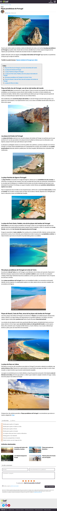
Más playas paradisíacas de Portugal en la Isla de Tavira (18, 77)
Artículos (6, 4)
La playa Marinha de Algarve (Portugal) (14, 72)
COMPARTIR (51, 2)
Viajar (10, 4)
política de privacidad (14, 486)
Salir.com (2, 4)
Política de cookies (47, 509)
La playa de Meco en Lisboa (11, 83)
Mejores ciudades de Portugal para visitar (27, 60)
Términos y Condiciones (29, 509)
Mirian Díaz (8, 13)
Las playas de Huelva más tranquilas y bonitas (20, 448)
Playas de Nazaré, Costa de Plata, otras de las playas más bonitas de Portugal (20, 80)
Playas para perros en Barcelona (47, 448)
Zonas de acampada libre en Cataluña (11, 438)
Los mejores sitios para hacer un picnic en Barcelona (15, 433)
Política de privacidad (39, 509)
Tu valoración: (19, 483)
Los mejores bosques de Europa (20, 456)
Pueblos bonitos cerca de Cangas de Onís (12, 440)
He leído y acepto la (10, 486)
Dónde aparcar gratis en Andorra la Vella (12, 426)
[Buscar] (55, 2)
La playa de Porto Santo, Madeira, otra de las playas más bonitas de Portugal (20, 75)
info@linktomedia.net (38, 492)
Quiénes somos (11, 509)
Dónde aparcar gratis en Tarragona (11, 424)
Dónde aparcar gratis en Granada (10, 431)
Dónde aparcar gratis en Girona (10, 429)
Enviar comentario (49, 487)
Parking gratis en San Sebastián (10, 436)
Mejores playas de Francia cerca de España (48, 456)
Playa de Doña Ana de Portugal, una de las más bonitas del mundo (21, 68)
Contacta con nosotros (19, 509)
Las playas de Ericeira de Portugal (13, 70)
